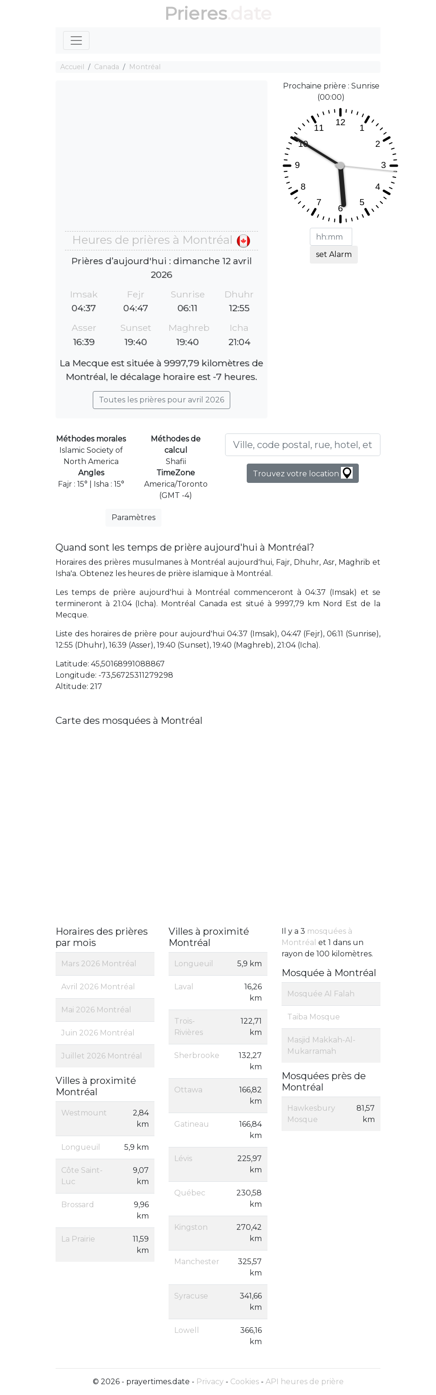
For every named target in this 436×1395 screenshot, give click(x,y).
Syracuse (191, 1295)
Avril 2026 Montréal (98, 986)
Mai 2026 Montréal (96, 1009)
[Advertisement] (161, 160)
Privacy (210, 1381)
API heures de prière (305, 1381)
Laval (184, 986)
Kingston (191, 1227)
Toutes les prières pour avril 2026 (161, 399)
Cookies (244, 1381)
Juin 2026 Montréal (98, 1032)
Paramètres (133, 517)
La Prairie (78, 1239)
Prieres (195, 13)
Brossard (77, 1204)
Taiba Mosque (313, 1016)
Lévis (183, 1158)
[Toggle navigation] (76, 40)
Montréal (145, 67)
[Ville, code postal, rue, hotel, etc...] (302, 444)
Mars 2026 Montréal (99, 963)
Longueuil (80, 1147)
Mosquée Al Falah (321, 993)
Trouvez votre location (303, 473)
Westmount (84, 1112)
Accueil (72, 67)
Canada (106, 67)
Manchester (196, 1261)
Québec (189, 1192)
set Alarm (334, 254)
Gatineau (191, 1124)
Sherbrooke (196, 1055)
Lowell (186, 1330)
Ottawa (188, 1089)
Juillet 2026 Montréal (101, 1055)
